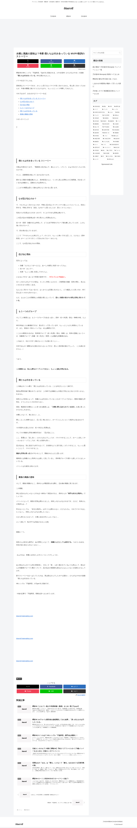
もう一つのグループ (27, 103)
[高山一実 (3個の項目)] (97, 127)
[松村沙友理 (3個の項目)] (107, 124)
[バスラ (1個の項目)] (105, 144)
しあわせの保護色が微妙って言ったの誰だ (107, 85)
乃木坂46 (99, 822)
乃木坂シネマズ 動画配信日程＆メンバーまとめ (106, 92)
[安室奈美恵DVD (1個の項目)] (115, 144)
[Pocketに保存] (57, 61)
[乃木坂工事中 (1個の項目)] (107, 138)
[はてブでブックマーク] (45, 61)
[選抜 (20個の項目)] (104, 106)
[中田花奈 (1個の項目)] (96, 150)
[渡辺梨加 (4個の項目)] (107, 118)
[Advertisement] (68, 33)
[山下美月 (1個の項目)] (110, 150)
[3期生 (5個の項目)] (118, 112)
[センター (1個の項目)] (99, 159)
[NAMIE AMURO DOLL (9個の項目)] (99, 112)
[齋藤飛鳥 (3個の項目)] (97, 124)
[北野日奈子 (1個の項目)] (97, 147)
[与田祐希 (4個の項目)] (97, 118)
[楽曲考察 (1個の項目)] (97, 133)
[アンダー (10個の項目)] (106, 109)
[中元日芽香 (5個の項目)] (107, 115)
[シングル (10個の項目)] (116, 109)
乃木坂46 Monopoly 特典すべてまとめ (106, 74)
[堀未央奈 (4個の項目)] (116, 118)
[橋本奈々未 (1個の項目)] (107, 133)
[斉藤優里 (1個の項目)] (116, 133)
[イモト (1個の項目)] (106, 136)
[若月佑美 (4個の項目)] (96, 121)
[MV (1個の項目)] (102, 156)
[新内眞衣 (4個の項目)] (103, 121)
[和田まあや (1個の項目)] (114, 159)
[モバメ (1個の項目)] (96, 144)
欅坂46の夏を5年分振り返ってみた (105, 79)
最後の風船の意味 (26, 109)
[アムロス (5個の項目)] (97, 115)
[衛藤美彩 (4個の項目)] (111, 121)
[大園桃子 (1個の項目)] (96, 156)
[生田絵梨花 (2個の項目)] (116, 130)
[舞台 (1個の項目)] (103, 150)
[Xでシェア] (22, 61)
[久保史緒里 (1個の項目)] (97, 153)
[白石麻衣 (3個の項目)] (116, 124)
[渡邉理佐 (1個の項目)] (116, 153)
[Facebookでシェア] (33, 61)
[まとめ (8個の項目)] (110, 112)
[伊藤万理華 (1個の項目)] (97, 138)
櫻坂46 (19, 674)
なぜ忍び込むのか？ (27, 97)
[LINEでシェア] (68, 61)
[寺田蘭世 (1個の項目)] (117, 141)
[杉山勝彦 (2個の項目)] (116, 127)
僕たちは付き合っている (28, 106)
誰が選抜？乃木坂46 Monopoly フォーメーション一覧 (107, 68)
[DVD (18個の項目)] (110, 106)
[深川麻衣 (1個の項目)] (118, 156)
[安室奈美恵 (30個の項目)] (96, 106)
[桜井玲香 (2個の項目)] (96, 130)
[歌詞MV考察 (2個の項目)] (106, 130)
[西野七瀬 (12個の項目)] (117, 106)
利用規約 (119, 822)
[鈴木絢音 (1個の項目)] (97, 136)
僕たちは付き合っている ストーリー (33, 94)
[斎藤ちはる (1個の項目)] (116, 136)
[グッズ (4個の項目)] (118, 121)
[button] (80, 61)
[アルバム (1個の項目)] (117, 150)
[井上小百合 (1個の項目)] (109, 156)
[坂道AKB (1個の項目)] (117, 138)
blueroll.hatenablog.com (24, 611)
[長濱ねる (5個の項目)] (116, 115)
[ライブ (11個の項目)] (96, 109)
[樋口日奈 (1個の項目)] (117, 147)
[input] (107, 53)
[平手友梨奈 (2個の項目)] (107, 127)
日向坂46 (112, 822)
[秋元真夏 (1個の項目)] (107, 153)
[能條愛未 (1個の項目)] (96, 141)
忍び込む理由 (25, 100)
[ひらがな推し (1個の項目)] (107, 141)
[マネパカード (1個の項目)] (107, 147)
